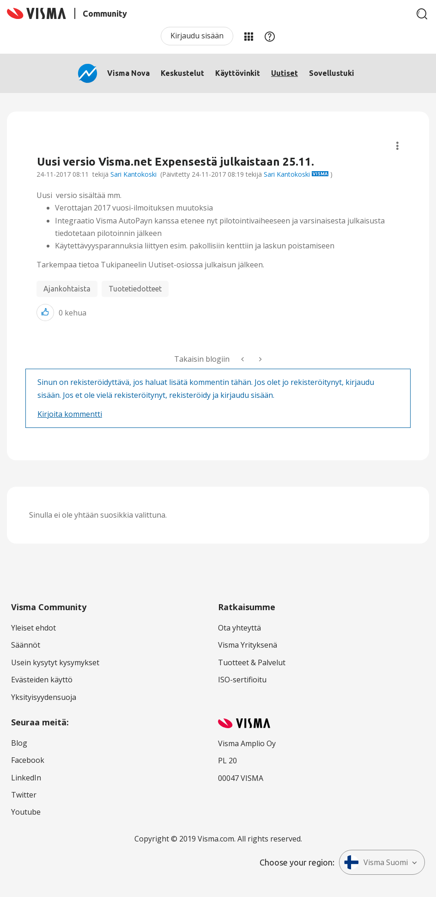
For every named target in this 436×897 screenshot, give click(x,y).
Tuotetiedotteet (135, 289)
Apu (269, 36)
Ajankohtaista (67, 289)
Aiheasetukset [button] (397, 146)
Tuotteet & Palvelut (251, 662)
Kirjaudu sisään (197, 36)
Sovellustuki (331, 73)
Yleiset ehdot (33, 628)
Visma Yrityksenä (247, 645)
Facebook (27, 760)
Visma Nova (128, 73)
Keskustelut (182, 73)
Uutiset (284, 73)
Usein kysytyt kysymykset (55, 662)
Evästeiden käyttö (42, 679)
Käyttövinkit (237, 73)
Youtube (26, 812)
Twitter (23, 795)
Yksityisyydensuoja (43, 697)
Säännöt (25, 645)
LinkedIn (26, 778)
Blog (19, 743)
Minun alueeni (248, 36)
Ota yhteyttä (239, 628)
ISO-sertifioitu (242, 679)
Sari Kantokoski (133, 174)
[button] (45, 312)
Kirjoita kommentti (69, 414)
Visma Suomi (376, 862)
